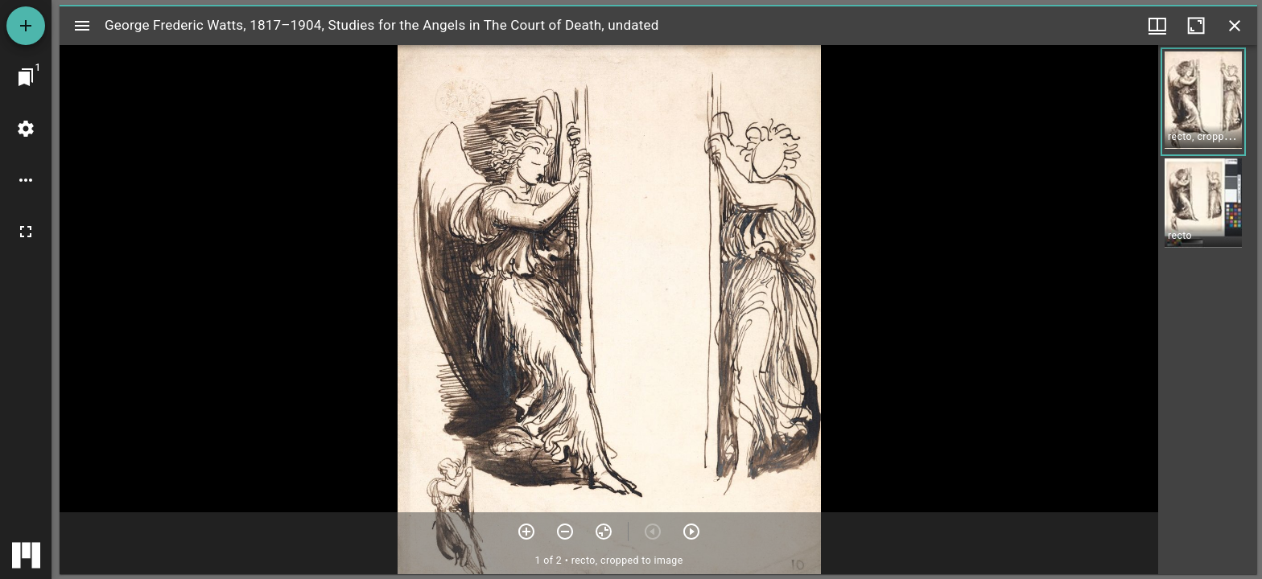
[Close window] (1234, 25)
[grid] (1207, 309)
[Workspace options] (25, 180)
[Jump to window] (25, 77)
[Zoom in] (526, 531)
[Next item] (691, 531)
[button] (1203, 101)
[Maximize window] (1196, 25)
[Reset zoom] (603, 531)
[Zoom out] (565, 531)
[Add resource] (25, 25)
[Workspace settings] (25, 128)
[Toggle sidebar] (82, 25)
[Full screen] (25, 231)
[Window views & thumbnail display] (1157, 25)
